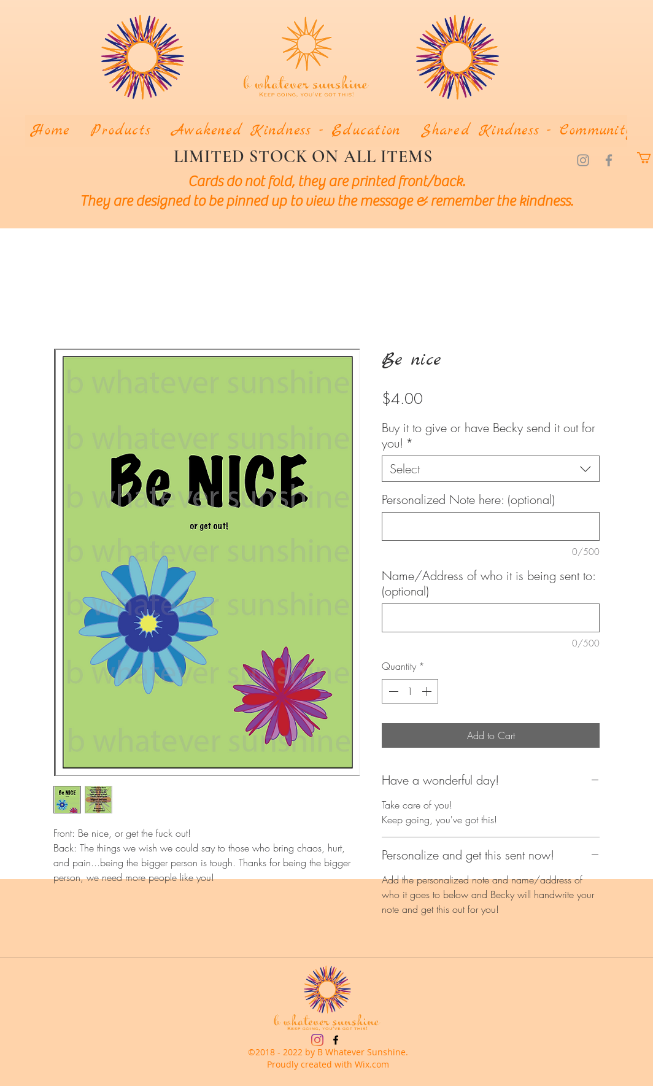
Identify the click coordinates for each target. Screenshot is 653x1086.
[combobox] (491, 469)
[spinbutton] (410, 691)
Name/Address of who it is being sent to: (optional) (488, 583)
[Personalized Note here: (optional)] (490, 526)
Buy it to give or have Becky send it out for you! (488, 435)
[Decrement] (392, 691)
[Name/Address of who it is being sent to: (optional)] (490, 618)
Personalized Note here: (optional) (468, 499)
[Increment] (427, 691)
